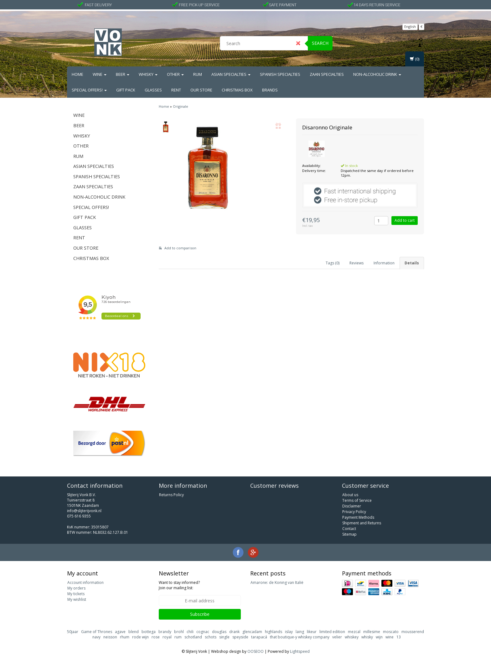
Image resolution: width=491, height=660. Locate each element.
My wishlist (76, 599)
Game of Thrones (96, 631)
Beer (122, 74)
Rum (197, 74)
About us (350, 494)
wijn (379, 637)
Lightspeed (300, 651)
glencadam (252, 631)
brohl (179, 631)
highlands (273, 631)
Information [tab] (384, 263)
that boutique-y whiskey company (299, 637)
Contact (349, 528)
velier (337, 637)
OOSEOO (255, 651)
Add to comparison (177, 248)
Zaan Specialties (327, 74)
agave (120, 631)
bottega (149, 631)
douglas (219, 631)
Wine (99, 74)
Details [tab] (412, 263)
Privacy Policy (354, 511)
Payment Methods (358, 517)
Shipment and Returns (361, 523)
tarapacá (259, 637)
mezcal (354, 631)
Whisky (148, 74)
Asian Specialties (231, 74)
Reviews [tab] (356, 263)
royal (167, 637)
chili (190, 631)
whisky (367, 637)
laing (300, 631)
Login (415, 39)
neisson (110, 637)
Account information (85, 582)
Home (77, 74)
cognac (202, 631)
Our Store (201, 90)
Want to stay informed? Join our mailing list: (179, 585)
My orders (76, 588)
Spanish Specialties (280, 74)
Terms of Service (357, 500)
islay (289, 631)
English (410, 26)
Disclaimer (351, 506)
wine (389, 637)
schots (210, 637)
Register (413, 45)
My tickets (76, 593)
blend (133, 631)
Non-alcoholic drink (377, 74)
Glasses (153, 90)
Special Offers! (89, 90)
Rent (176, 90)
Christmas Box (237, 90)
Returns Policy (171, 494)
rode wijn (140, 637)
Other (175, 74)
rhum (124, 637)
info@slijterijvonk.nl (84, 510)
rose (156, 637)
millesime (371, 631)
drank (234, 631)
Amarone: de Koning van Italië (277, 582)
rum (178, 637)
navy (96, 637)
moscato (391, 631)
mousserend (412, 631)
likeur (312, 631)
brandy (164, 631)
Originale (180, 106)
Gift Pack (125, 90)
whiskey (352, 637)
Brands (270, 90)
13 (398, 637)
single (224, 637)
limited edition (332, 631)
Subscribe (199, 614)
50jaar (72, 631)
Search (320, 43)
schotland (193, 637)
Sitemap (349, 534)
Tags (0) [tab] (332, 263)
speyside (240, 637)
